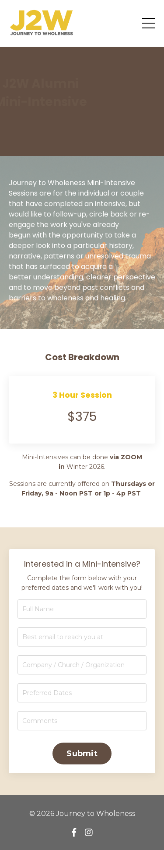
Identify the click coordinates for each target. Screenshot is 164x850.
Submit (82, 753)
